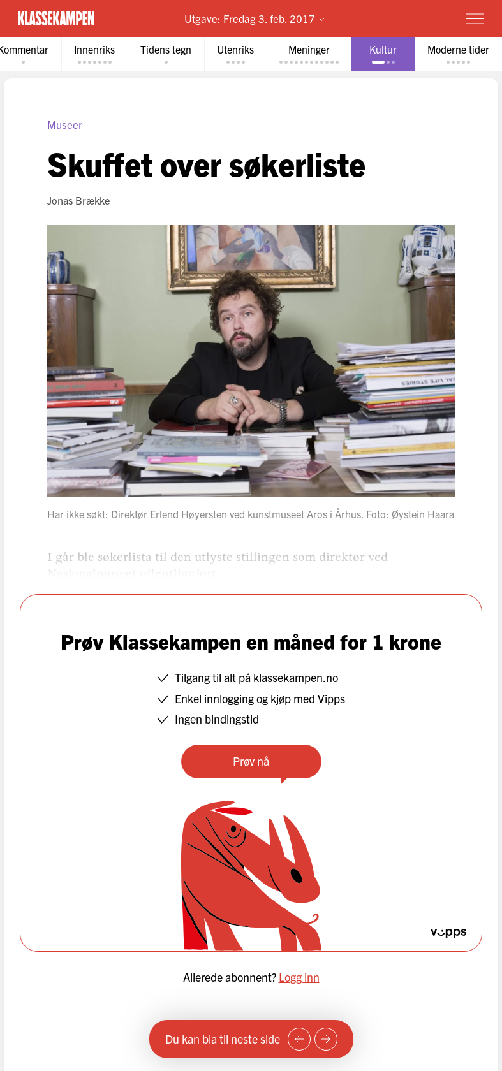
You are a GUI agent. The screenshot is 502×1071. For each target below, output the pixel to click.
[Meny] (475, 18)
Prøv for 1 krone (400, 18)
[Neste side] (325, 1039)
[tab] (94, 54)
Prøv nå (251, 761)
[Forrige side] (299, 1039)
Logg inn (299, 977)
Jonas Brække (78, 200)
